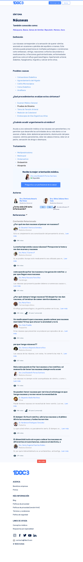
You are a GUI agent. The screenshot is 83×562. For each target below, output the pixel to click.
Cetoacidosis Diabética (27, 77)
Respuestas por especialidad (23, 529)
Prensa (15, 490)
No (50, 207)
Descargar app (55, 3)
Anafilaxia (21, 90)
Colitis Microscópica (25, 84)
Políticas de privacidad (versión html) (26, 508)
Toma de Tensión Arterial (27, 109)
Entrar (66, 3)
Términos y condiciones (21, 511)
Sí (43, 207)
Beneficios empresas (20, 486)
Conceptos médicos (20, 525)
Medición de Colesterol (26, 113)
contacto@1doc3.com (22, 540)
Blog (14, 500)
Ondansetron (22, 159)
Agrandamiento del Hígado (28, 80)
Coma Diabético (24, 87)
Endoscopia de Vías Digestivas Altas (32, 116)
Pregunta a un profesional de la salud (41, 185)
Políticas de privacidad (21, 504)
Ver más (41, 461)
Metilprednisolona (24, 153)
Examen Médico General (27, 103)
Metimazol (21, 156)
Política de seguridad (20, 515)
